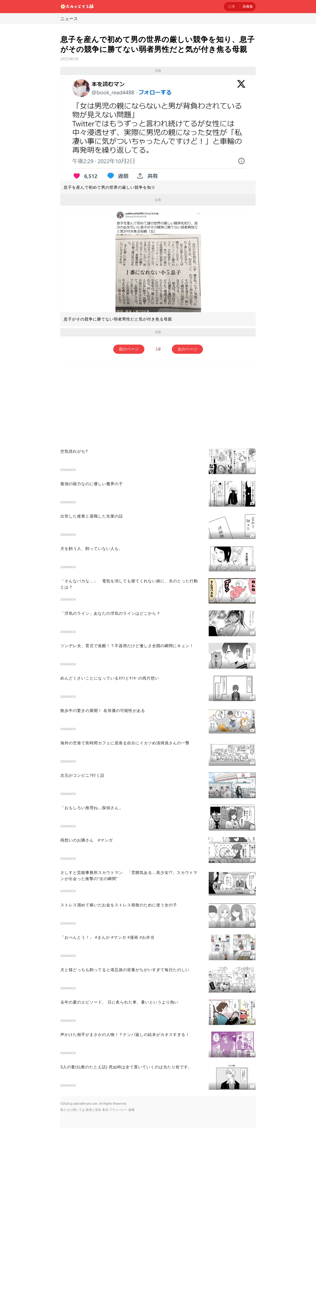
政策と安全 (93, 1109)
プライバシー (118, 1109)
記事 (231, 6)
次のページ (187, 349)
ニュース (69, 18)
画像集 (247, 6)
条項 (105, 1109)
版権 (131, 1109)
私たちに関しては (72, 1109)
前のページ (129, 349)
